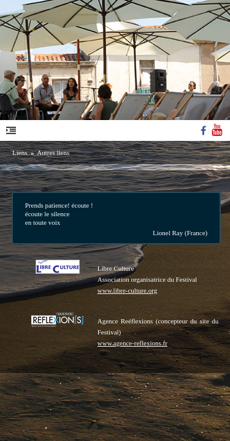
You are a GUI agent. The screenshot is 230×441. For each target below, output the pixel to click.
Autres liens (53, 152)
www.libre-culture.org (127, 290)
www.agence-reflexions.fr (132, 343)
